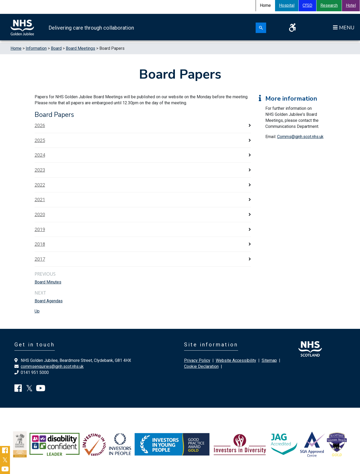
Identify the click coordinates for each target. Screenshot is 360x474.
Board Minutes (48, 282)
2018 (40, 244)
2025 (40, 140)
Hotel (351, 5)
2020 (40, 214)
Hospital (286, 5)
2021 (40, 199)
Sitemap (269, 360)
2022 (40, 185)
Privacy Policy (197, 360)
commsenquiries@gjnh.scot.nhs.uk (52, 366)
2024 (40, 155)
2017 (40, 259)
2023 (40, 170)
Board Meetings (80, 48)
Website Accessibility (236, 360)
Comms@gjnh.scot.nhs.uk (300, 136)
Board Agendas (49, 300)
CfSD (307, 5)
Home (16, 48)
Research (329, 5)
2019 (40, 229)
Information (36, 48)
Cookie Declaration (201, 366)
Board (56, 48)
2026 (40, 125)
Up (37, 311)
